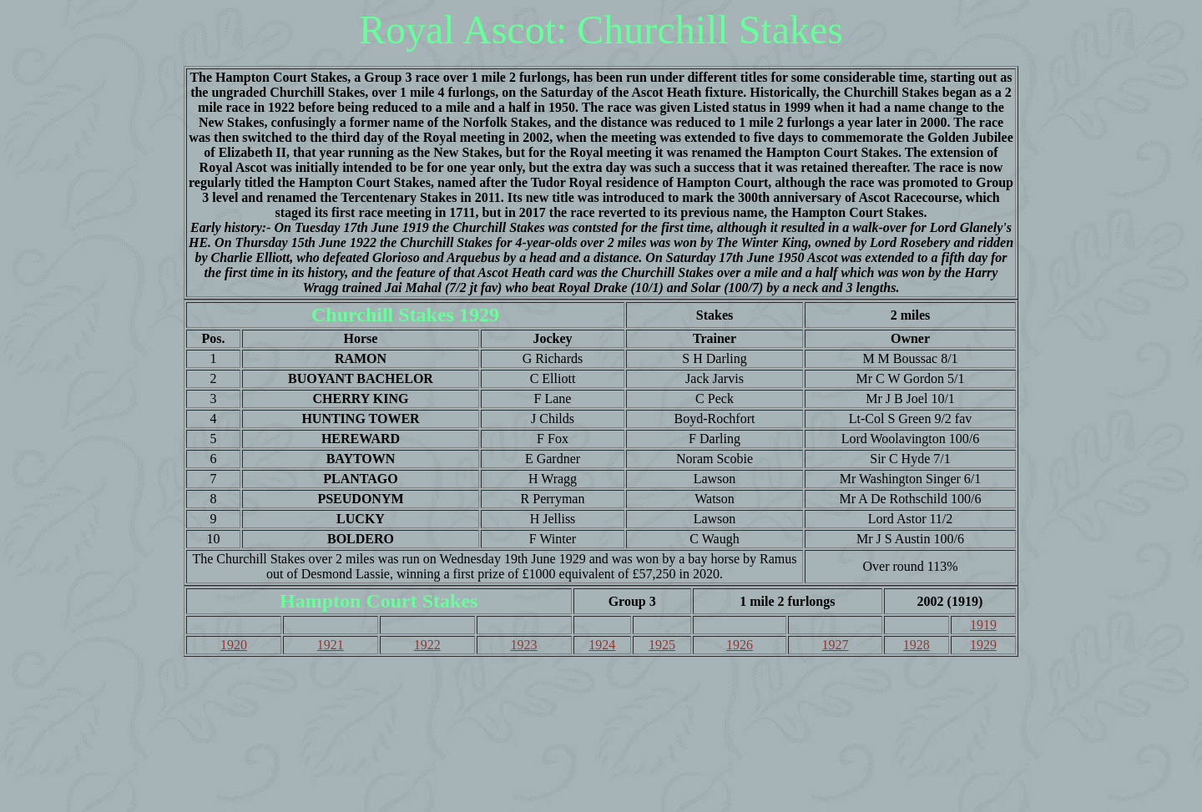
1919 (983, 625)
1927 (835, 645)
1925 (662, 645)
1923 (524, 645)
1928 (916, 645)
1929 (983, 645)
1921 (330, 645)
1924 (601, 645)
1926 (739, 645)
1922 (427, 645)
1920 (233, 645)
